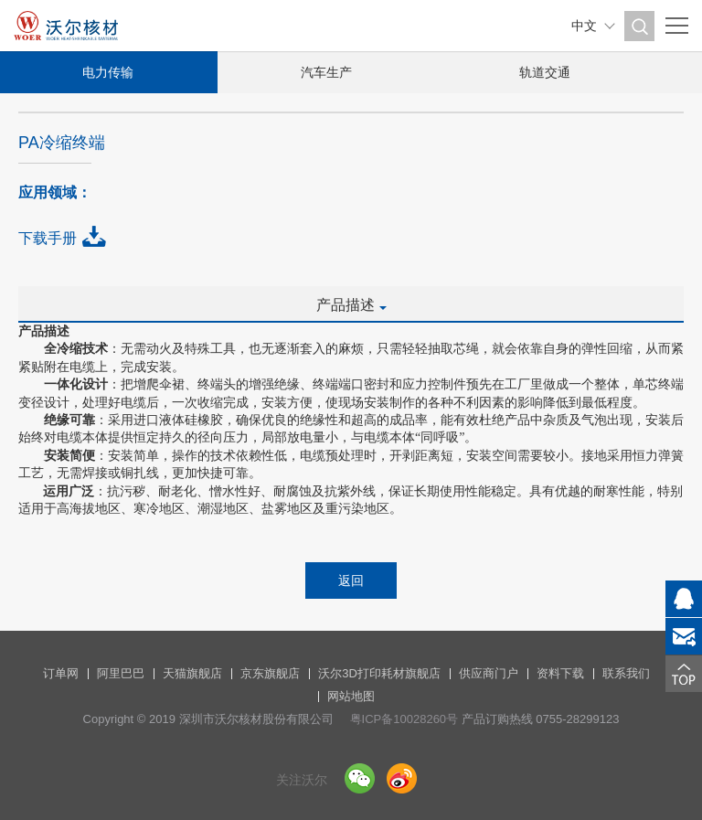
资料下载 (560, 673)
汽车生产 (329, 72)
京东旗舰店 (270, 673)
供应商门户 (488, 673)
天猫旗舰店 (192, 673)
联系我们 (626, 673)
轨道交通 (548, 72)
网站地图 (351, 696)
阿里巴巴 (120, 673)
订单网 (61, 673)
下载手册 (47, 238)
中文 (584, 25)
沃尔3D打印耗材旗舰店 (379, 673)
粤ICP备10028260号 (404, 719)
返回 (351, 580)
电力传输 (109, 72)
